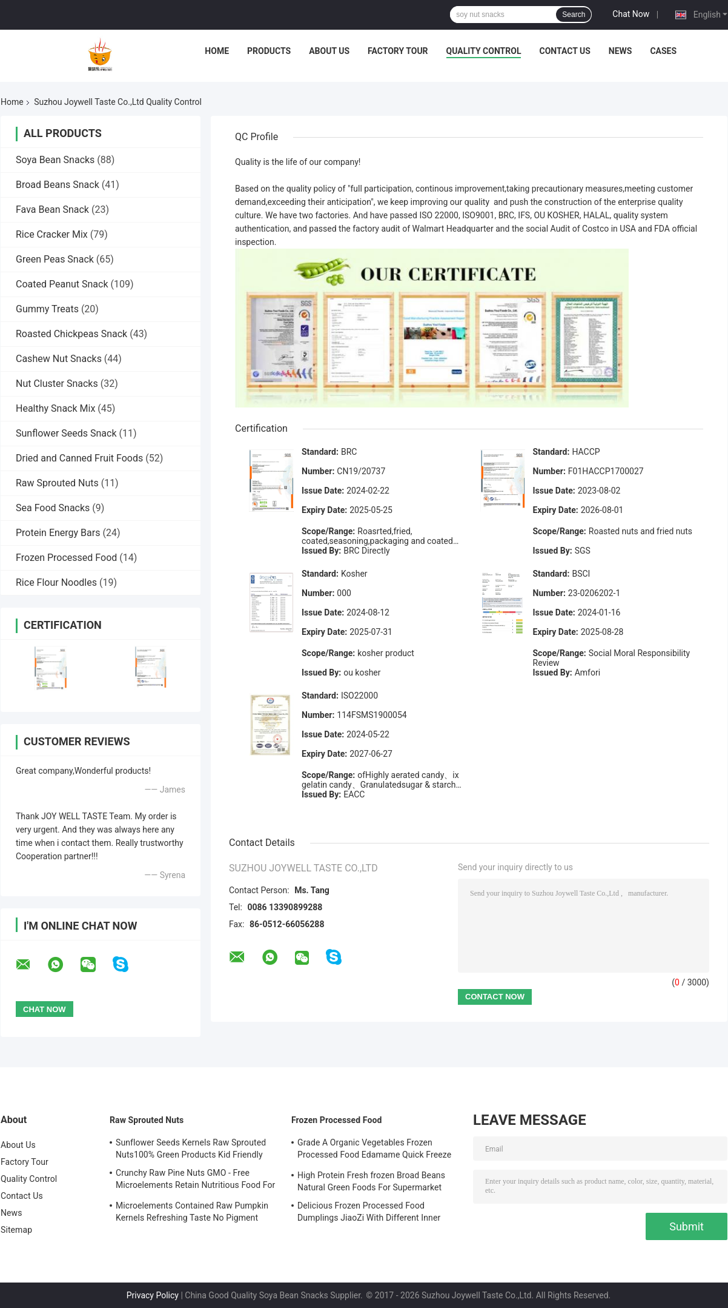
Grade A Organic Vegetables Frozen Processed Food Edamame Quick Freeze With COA (374, 1150)
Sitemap (16, 1230)
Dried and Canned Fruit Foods (79, 458)
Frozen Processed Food (66, 557)
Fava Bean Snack (52, 209)
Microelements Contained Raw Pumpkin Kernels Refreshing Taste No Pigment (192, 1211)
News (620, 51)
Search (573, 14)
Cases (663, 51)
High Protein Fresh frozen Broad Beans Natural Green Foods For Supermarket (371, 1181)
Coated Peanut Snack (62, 284)
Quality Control (483, 51)
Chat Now (630, 14)
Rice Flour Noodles (56, 582)
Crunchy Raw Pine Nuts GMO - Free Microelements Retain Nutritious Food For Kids (195, 1180)
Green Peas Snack (55, 259)
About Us (329, 51)
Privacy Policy (153, 1295)
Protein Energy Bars (58, 532)
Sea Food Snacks (53, 508)
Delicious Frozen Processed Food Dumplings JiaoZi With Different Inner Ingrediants (368, 1213)
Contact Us (564, 51)
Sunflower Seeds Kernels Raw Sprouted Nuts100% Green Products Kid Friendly (191, 1148)
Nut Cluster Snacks (57, 383)
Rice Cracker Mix (52, 234)
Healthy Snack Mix (55, 408)
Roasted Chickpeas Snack (71, 334)
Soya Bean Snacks (55, 160)
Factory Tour (398, 51)
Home (217, 51)
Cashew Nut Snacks (59, 358)
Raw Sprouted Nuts (57, 483)
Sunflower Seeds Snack (66, 433)
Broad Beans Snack (57, 184)
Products (269, 51)
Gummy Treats (47, 309)
